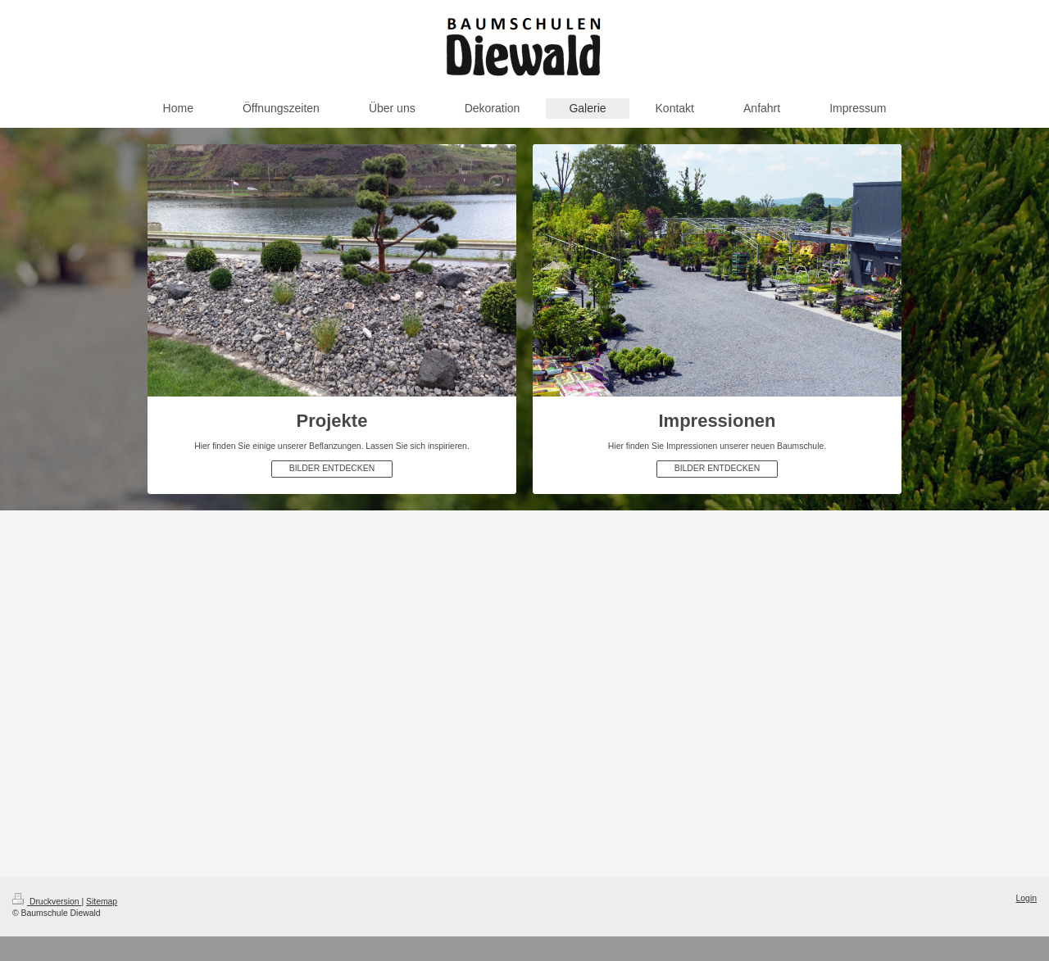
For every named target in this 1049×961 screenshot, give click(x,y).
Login (1026, 898)
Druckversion (46, 901)
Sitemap (101, 901)
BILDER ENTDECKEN (332, 468)
